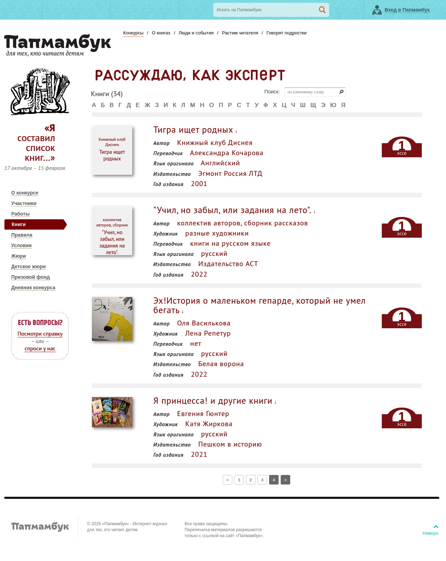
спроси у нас (40, 348)
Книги (19, 224)
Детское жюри (28, 266)
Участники (23, 203)
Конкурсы (133, 32)
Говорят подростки (286, 32)
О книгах (161, 32)
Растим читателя (240, 32)
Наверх (430, 533)
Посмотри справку (40, 333)
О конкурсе (24, 193)
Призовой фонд (30, 277)
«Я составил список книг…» (36, 142)
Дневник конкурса (33, 287)
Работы (20, 214)
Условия (21, 245)
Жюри (18, 256)
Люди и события (196, 32)
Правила (21, 235)
